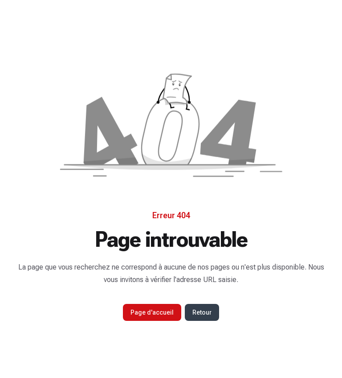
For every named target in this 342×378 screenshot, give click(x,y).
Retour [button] (202, 312)
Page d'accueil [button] (152, 312)
